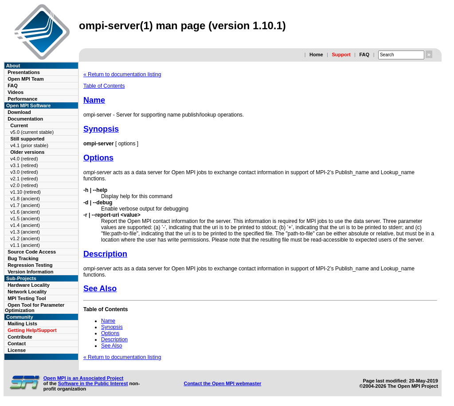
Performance (22, 99)
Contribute (20, 337)
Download (19, 112)
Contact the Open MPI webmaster (222, 383)
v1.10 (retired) (25, 192)
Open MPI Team (26, 79)
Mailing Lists (22, 323)
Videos (15, 92)
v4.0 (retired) (24, 158)
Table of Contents (104, 86)
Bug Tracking (23, 258)
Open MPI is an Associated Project (83, 378)
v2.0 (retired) (24, 185)
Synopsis (101, 129)
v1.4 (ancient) (25, 225)
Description (105, 254)
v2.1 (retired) (24, 178)
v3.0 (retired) (24, 172)
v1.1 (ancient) (25, 245)
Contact (17, 343)
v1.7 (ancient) (25, 205)
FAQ (364, 54)
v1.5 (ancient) (25, 218)
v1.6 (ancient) (25, 212)
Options (98, 157)
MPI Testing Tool (27, 298)
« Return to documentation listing (122, 74)
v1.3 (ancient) (25, 231)
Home (316, 54)
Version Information (30, 271)
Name (94, 100)
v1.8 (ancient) (25, 198)
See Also (100, 288)
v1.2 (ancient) (25, 238)
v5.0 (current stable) (32, 132)
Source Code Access (32, 251)
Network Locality (27, 291)
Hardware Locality (29, 285)
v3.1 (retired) (24, 165)
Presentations (24, 72)
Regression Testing (30, 265)
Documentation (25, 118)
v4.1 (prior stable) (29, 145)
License (17, 350)
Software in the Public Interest (93, 383)
